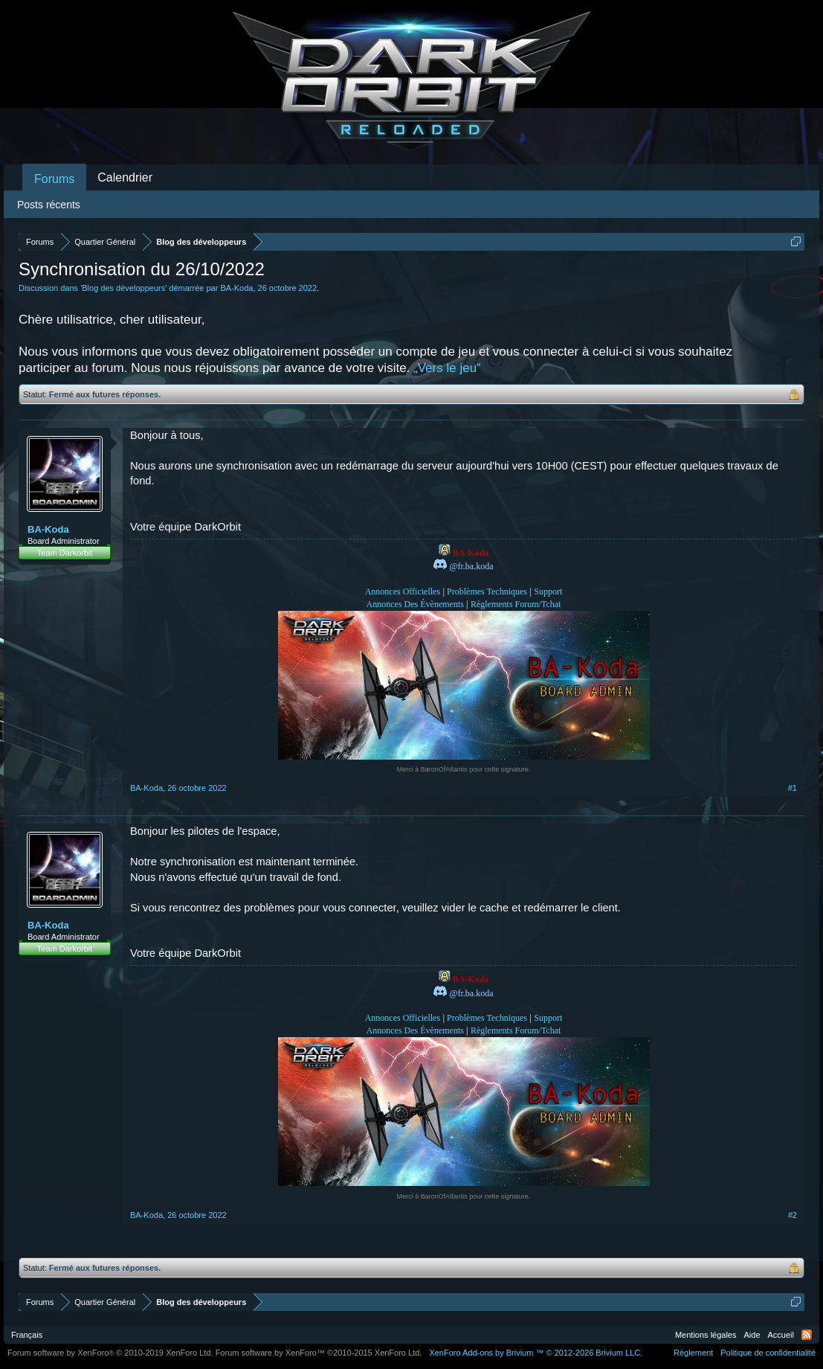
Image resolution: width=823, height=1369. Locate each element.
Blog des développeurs (123, 287)
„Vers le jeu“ (447, 368)
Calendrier (124, 177)
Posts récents (48, 205)
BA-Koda (236, 287)
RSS (806, 1335)
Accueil (781, 1334)
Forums (54, 179)
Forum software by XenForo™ (319, 1352)
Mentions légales (706, 1334)
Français (26, 1334)
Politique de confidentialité (768, 1352)
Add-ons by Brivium (535, 1352)
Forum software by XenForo (110, 1352)
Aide (752, 1334)
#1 (792, 787)
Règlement (693, 1352)
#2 (792, 1215)
